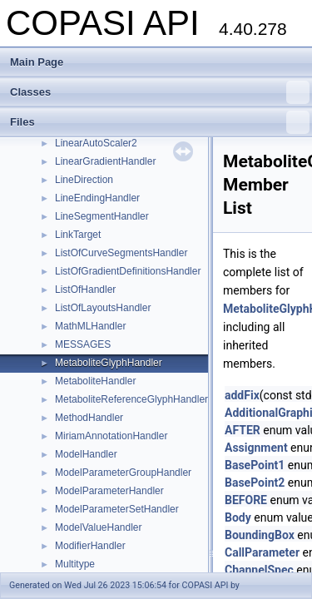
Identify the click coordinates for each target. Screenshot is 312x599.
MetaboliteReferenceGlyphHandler (131, 399)
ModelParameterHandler (109, 491)
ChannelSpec (259, 570)
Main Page (36, 62)
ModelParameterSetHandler (117, 509)
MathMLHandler (90, 326)
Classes (160, 92)
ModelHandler (86, 454)
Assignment (256, 447)
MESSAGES (83, 344)
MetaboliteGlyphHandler (108, 363)
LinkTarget (78, 234)
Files (160, 122)
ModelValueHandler (98, 527)
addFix (242, 395)
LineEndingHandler (97, 198)
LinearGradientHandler (105, 161)
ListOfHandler (85, 289)
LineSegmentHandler (102, 216)
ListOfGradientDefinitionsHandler (128, 271)
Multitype (75, 564)
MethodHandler (89, 417)
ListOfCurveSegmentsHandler (121, 253)
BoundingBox (260, 535)
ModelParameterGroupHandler (123, 472)
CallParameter (262, 552)
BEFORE (246, 500)
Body (238, 517)
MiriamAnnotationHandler (111, 436)
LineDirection (84, 180)
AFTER (242, 430)
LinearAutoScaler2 (96, 143)
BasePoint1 (255, 465)
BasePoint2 (255, 482)
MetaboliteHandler (95, 381)
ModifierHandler (90, 546)
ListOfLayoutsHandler (103, 308)
